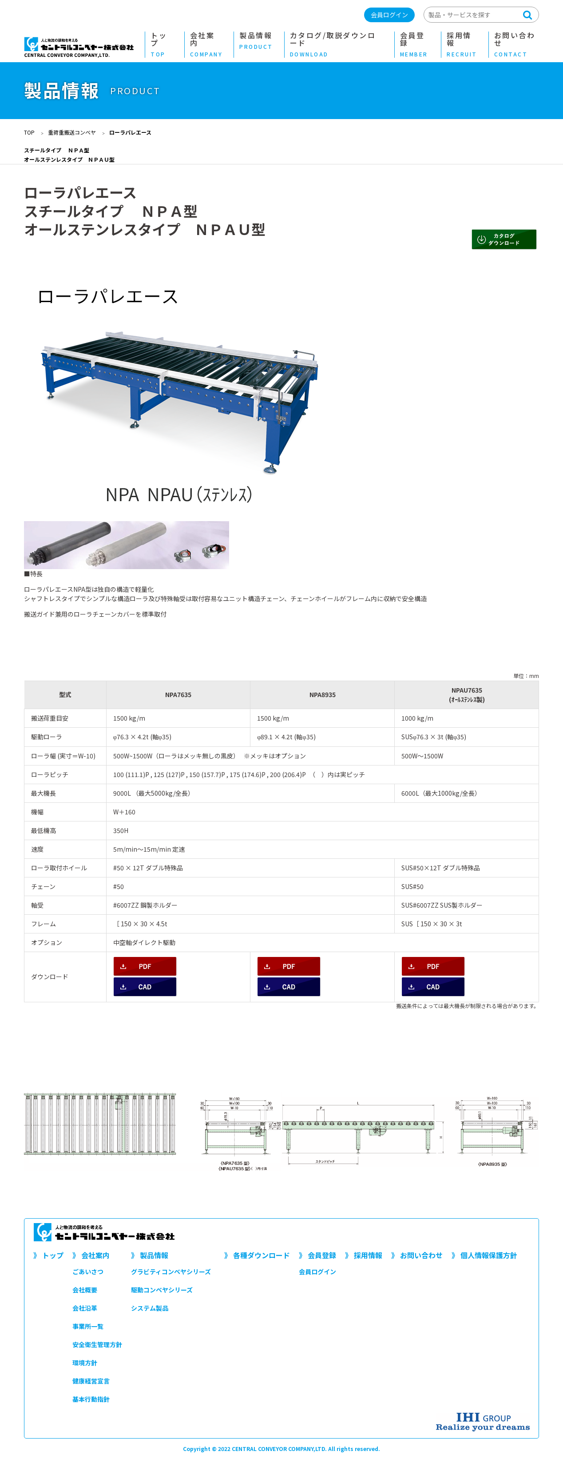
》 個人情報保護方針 (484, 1255)
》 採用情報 (363, 1255)
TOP (29, 132)
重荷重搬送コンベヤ (72, 132)
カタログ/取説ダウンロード (336, 45)
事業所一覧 (87, 1326)
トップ (162, 45)
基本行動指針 (91, 1399)
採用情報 (462, 45)
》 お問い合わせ (417, 1255)
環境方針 (84, 1362)
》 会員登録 (317, 1255)
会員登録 (415, 45)
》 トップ (48, 1255)
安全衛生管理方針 (97, 1344)
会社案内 (206, 45)
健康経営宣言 (91, 1380)
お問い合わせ (516, 45)
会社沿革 (84, 1308)
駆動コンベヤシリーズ (162, 1289)
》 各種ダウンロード (257, 1255)
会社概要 (84, 1289)
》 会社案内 (91, 1255)
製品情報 (256, 41)
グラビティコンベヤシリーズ (171, 1271)
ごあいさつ (87, 1271)
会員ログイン (389, 14)
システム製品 (149, 1308)
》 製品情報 (149, 1255)
